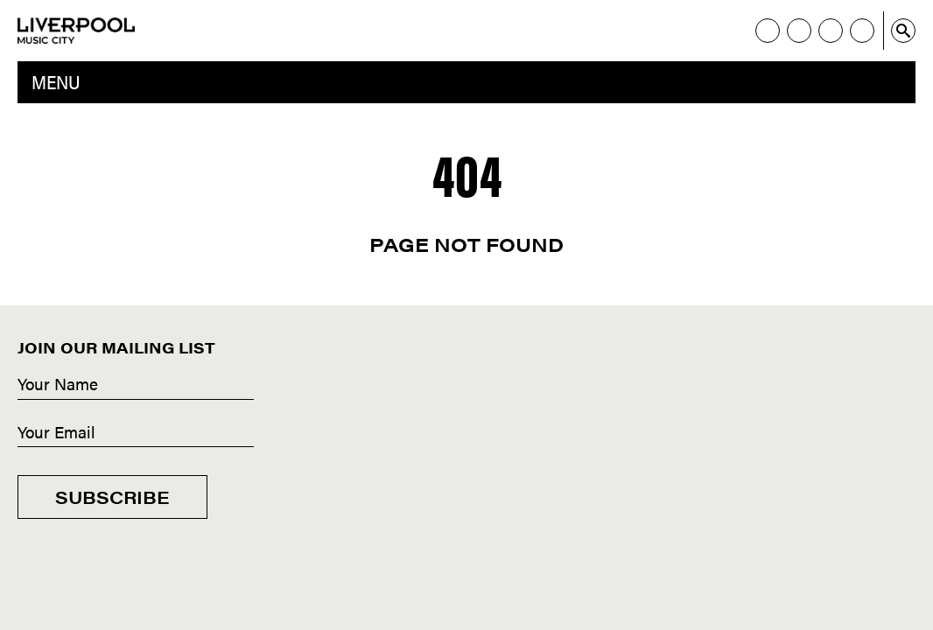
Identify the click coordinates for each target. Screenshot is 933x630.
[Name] (136, 385)
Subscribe (112, 496)
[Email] (136, 433)
